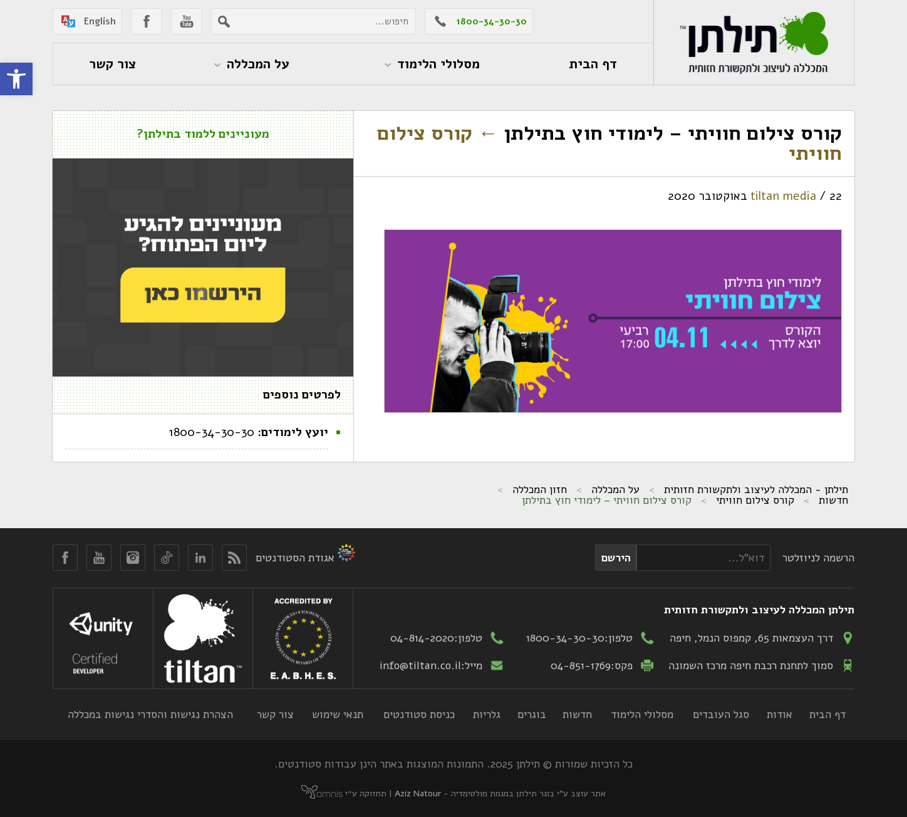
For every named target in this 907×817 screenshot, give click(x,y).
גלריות (486, 714)
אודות (779, 714)
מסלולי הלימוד (642, 714)
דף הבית (827, 714)
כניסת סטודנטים (419, 714)
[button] (16, 79)
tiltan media (783, 196)
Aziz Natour (418, 793)
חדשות (833, 499)
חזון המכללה (539, 489)
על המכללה (615, 489)
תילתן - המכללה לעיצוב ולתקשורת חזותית (756, 489)
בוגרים (531, 714)
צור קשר (275, 714)
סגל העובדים (721, 714)
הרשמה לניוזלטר (818, 557)
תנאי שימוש (337, 714)
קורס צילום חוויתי (755, 499)
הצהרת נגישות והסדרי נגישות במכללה (150, 714)
